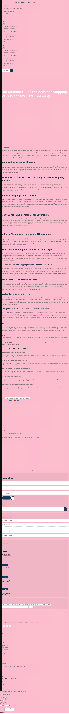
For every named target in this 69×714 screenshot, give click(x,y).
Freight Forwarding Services (10, 36)
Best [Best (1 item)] (3, 604)
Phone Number (3, 702)
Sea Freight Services (9, 34)
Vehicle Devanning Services (10, 29)
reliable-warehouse (4, 660)
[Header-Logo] (6, 2)
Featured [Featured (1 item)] (20, 604)
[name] (67, 2)
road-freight (3, 653)
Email (1, 700)
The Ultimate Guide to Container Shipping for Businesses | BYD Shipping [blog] (19, 437)
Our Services (5, 24)
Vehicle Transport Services (10, 31)
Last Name (2, 698)
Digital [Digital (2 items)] (7, 604)
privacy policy (2, 681)
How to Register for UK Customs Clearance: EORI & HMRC (6, 593)
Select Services (3, 703)
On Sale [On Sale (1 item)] (38, 604)
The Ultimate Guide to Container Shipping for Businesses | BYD (6, 555)
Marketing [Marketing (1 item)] (32, 604)
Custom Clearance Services (10, 26)
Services (1, 635)
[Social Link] (1, 626)
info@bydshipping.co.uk (12, 669)
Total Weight (3, 707)
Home (3, 21)
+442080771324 (9, 671)
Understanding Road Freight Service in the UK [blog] (12, 433)
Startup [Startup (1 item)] (49, 604)
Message (2, 711)
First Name (2, 697)
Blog (1, 637)
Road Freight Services (9, 33)
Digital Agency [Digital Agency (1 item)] (13, 604)
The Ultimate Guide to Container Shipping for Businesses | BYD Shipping (17, 398)
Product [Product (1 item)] (43, 604)
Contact (4, 42)
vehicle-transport (3, 651)
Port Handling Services (9, 38)
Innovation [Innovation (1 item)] (26, 604)
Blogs (3, 41)
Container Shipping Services (10, 28)
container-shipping (4, 647)
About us (1, 633)
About (3, 23)
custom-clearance (4, 645)
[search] (65, 509)
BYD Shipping (7, 678)
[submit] (8, 498)
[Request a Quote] (6, 70)
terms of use (9, 681)
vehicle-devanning (4, 649)
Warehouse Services (9, 39)
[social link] (10, 400)
